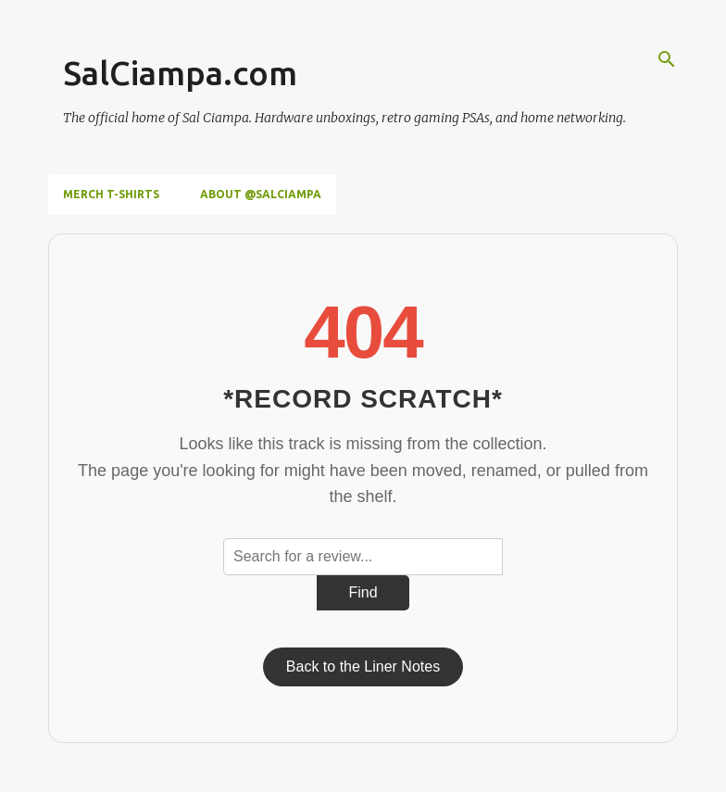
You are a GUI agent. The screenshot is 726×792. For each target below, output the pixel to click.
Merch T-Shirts (111, 194)
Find (362, 592)
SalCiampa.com (180, 73)
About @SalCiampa (260, 194)
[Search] (667, 59)
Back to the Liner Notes (363, 666)
